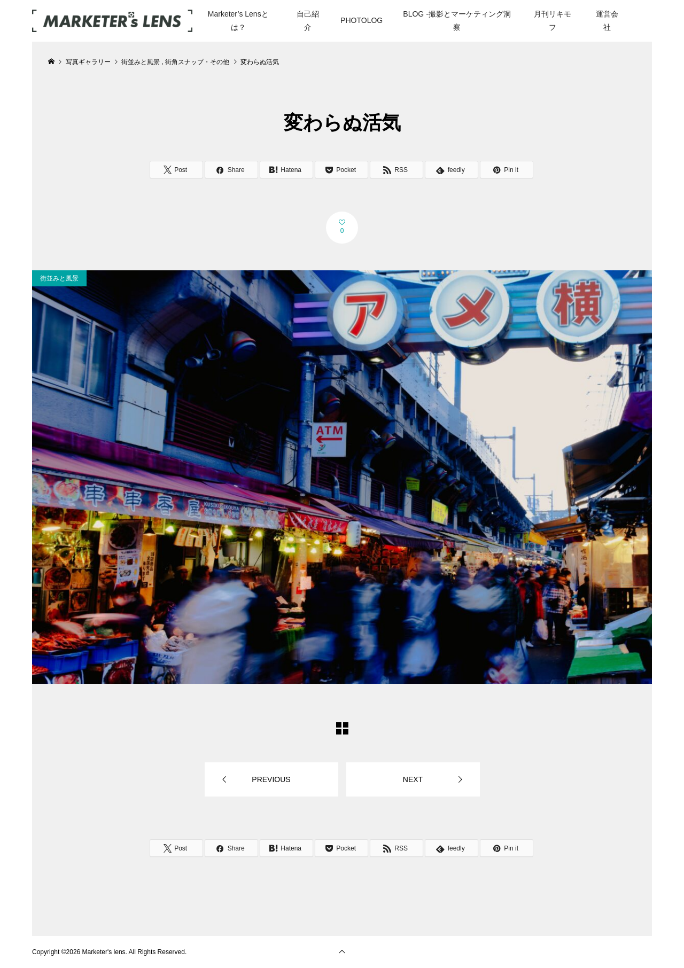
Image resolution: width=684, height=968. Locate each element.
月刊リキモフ (552, 21)
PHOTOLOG (361, 20)
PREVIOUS (271, 779)
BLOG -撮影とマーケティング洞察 (456, 21)
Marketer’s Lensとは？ (238, 21)
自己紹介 (308, 21)
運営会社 (607, 21)
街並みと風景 (59, 278)
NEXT (413, 779)
